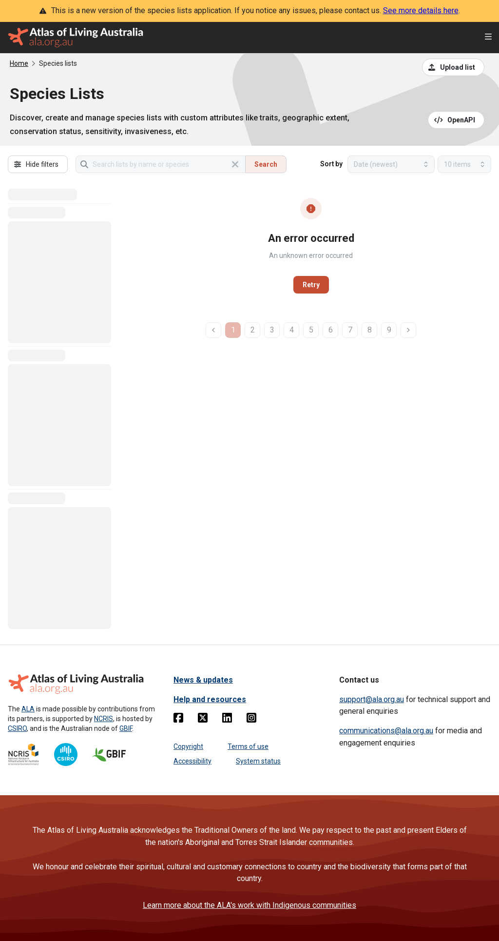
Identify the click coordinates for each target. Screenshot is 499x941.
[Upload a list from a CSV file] (453, 67)
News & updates (203, 680)
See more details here (421, 10)
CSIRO (17, 728)
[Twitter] (203, 719)
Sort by (331, 164)
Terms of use (248, 746)
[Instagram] (251, 719)
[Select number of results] (464, 164)
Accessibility (192, 761)
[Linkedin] (227, 719)
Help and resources (209, 699)
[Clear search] (235, 164)
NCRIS (103, 719)
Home (19, 63)
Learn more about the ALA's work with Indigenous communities (249, 905)
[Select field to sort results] (391, 164)
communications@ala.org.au (386, 730)
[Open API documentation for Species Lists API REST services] (456, 120)
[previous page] (213, 330)
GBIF (125, 728)
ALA (28, 709)
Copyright (188, 746)
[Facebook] (178, 719)
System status (258, 761)
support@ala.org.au (371, 699)
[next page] (408, 330)
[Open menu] (488, 38)
